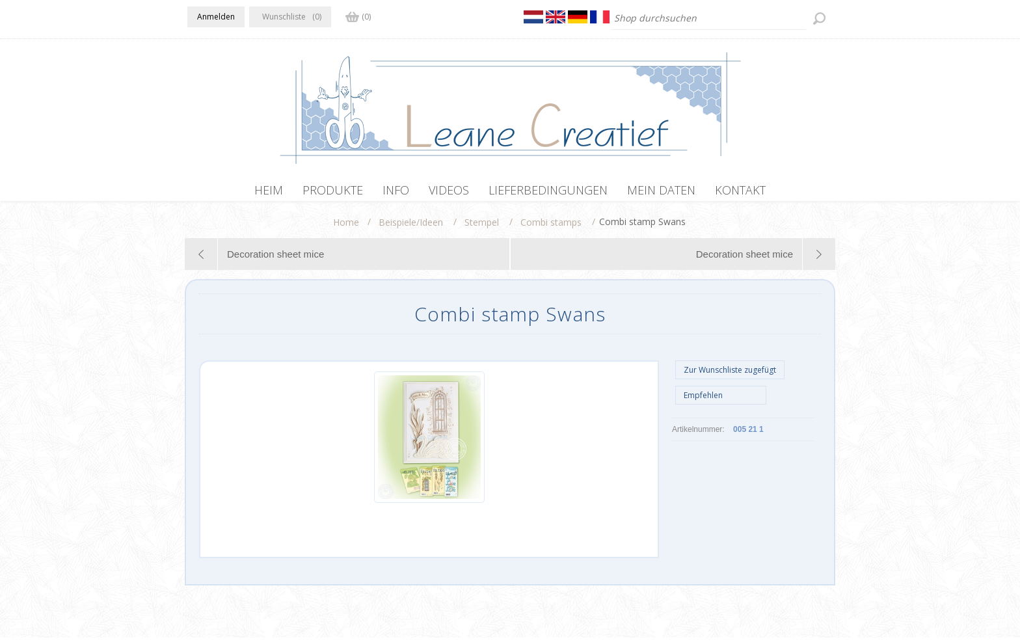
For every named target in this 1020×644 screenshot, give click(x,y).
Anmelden (216, 16)
